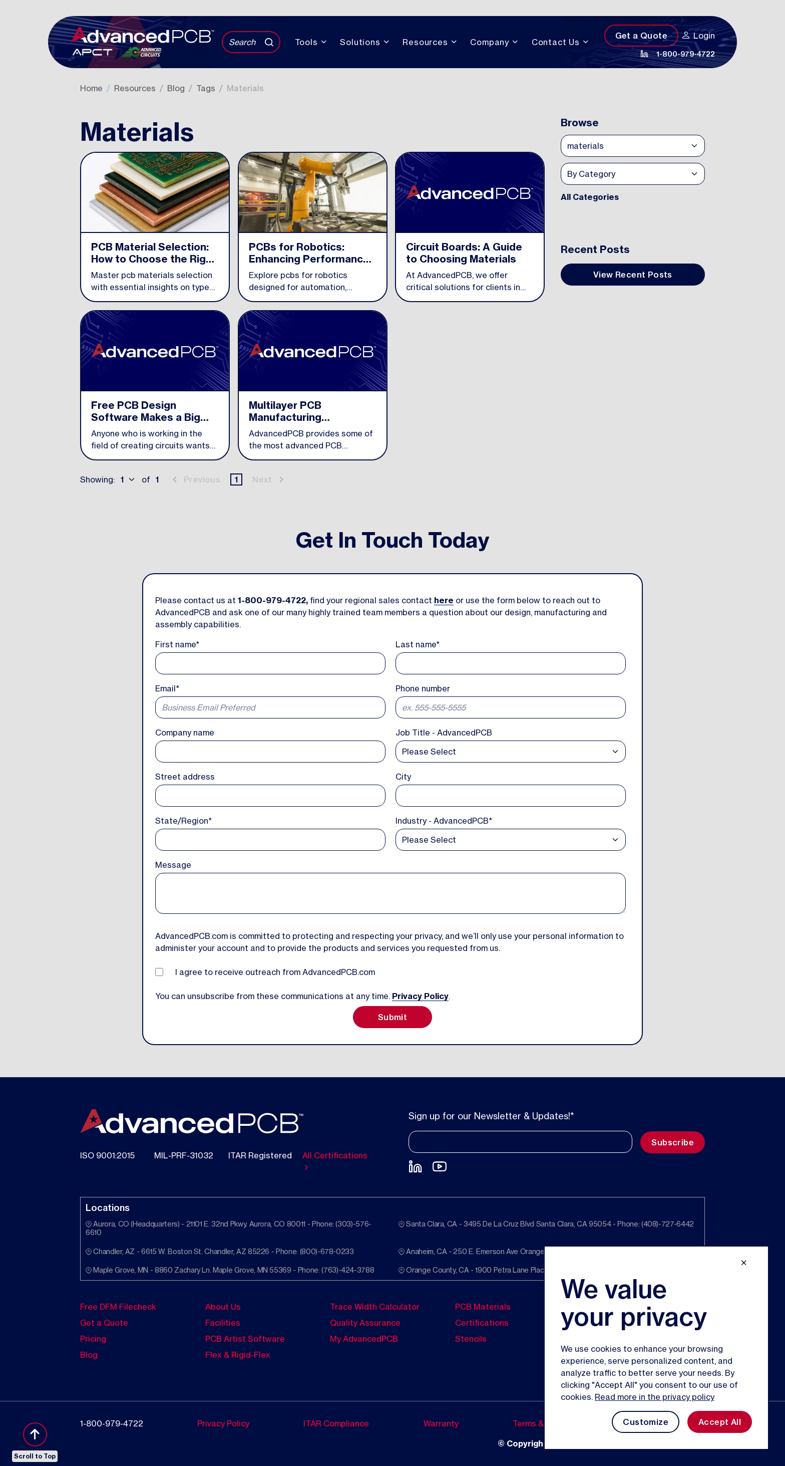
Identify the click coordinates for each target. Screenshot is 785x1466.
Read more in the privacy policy (654, 1397)
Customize (645, 1422)
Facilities (222, 1323)
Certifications (482, 1323)
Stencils (471, 1339)
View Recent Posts (632, 275)
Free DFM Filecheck (118, 1307)
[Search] (251, 42)
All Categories (590, 197)
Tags (205, 88)
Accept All (719, 1422)
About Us (223, 1307)
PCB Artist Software (245, 1339)
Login (698, 36)
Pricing (93, 1339)
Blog (176, 88)
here (444, 600)
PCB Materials (483, 1307)
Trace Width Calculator (375, 1307)
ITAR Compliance (336, 1423)
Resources (135, 88)
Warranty (441, 1423)
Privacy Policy (420, 996)
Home (91, 88)
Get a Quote (641, 36)
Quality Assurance (365, 1323)
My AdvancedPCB (364, 1339)
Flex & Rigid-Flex (237, 1355)
